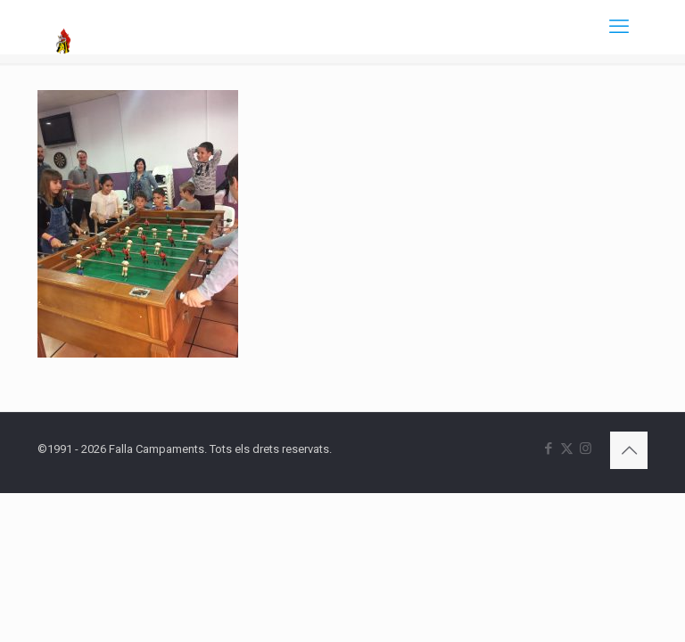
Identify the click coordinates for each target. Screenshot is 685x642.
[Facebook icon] (548, 448)
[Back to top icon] (629, 450)
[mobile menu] (619, 27)
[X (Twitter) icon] (567, 448)
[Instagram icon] (585, 448)
